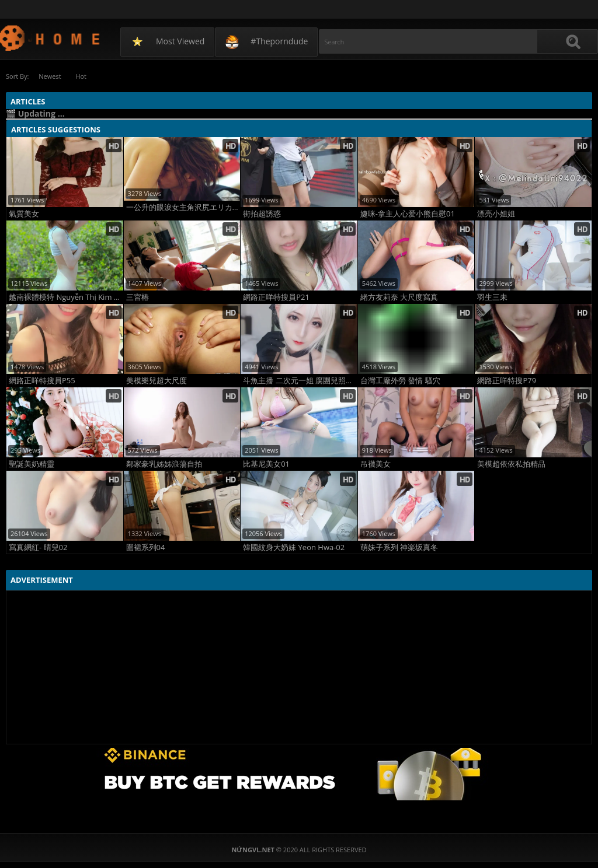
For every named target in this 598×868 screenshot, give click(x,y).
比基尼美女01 (266, 464)
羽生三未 (492, 297)
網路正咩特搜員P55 (42, 381)
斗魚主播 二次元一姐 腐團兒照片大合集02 (300, 381)
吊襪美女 (375, 464)
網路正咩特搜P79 (506, 381)
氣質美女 (24, 214)
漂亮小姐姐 (496, 214)
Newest (50, 76)
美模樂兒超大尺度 (156, 381)
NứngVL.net (50, 37)
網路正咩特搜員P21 (276, 297)
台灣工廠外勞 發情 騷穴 (400, 381)
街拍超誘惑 (262, 214)
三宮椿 (137, 297)
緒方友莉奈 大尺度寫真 (399, 297)
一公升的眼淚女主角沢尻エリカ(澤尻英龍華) (183, 207)
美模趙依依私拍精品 (511, 464)
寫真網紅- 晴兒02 (38, 547)
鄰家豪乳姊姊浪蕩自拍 (164, 464)
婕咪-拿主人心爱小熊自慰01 (407, 214)
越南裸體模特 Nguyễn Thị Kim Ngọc (66, 297)
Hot (81, 76)
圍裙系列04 (145, 547)
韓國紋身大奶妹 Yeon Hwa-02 (294, 547)
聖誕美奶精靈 (31, 464)
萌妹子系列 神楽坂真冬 (399, 547)
